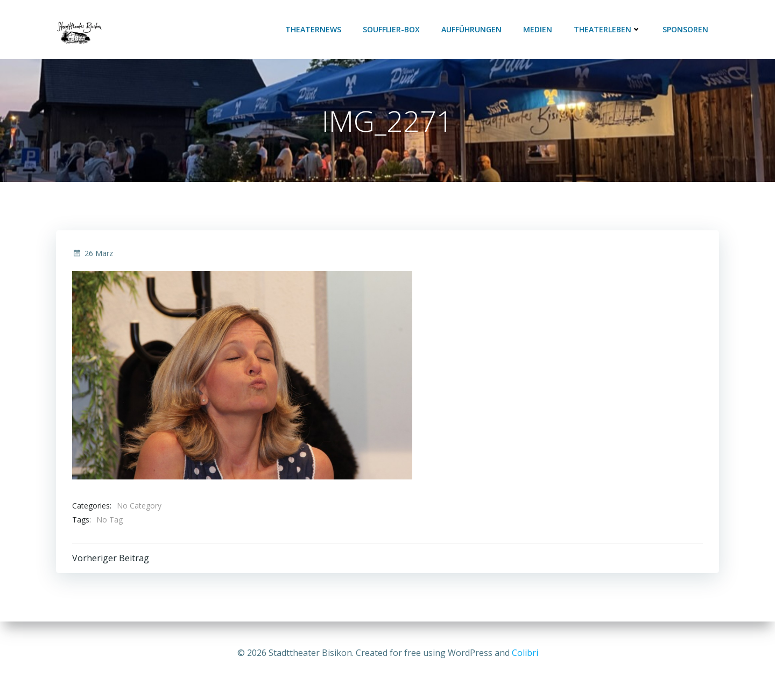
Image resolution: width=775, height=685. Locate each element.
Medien (537, 29)
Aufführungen (471, 29)
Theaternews (313, 29)
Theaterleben (607, 29)
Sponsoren (685, 29)
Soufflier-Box (391, 29)
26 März (92, 253)
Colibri (525, 653)
